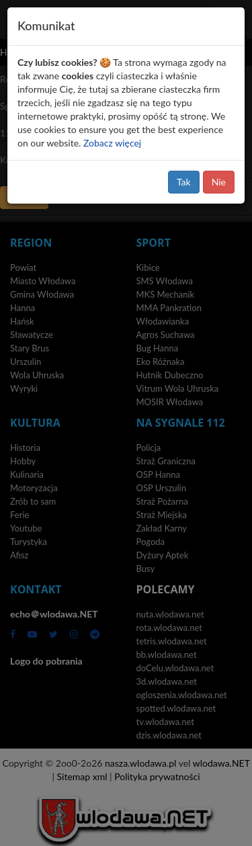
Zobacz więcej (112, 143)
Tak (184, 181)
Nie (219, 181)
